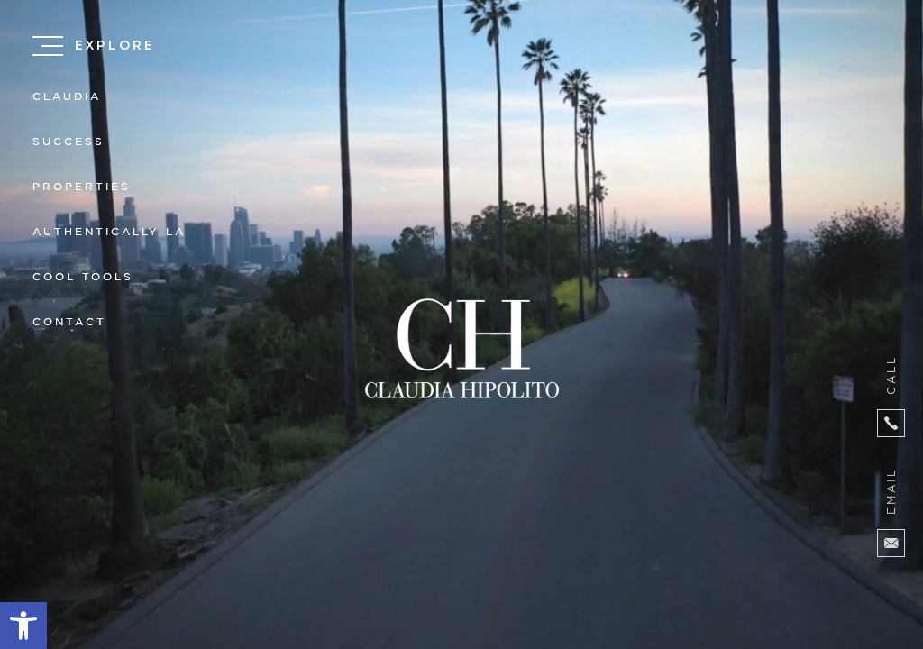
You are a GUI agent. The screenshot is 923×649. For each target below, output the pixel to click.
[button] (23, 625)
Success (68, 142)
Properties (81, 187)
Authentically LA (109, 232)
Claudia (66, 97)
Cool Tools (82, 277)
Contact (69, 322)
